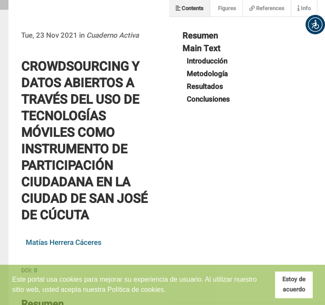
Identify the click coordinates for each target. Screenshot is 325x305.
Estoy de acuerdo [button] (294, 284)
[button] (315, 24)
